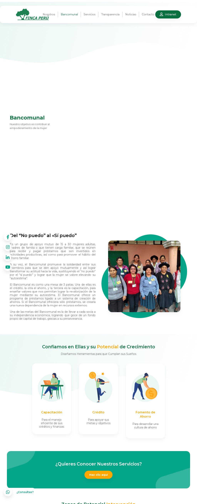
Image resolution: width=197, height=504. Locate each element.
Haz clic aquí (98, 474)
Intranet (170, 14)
